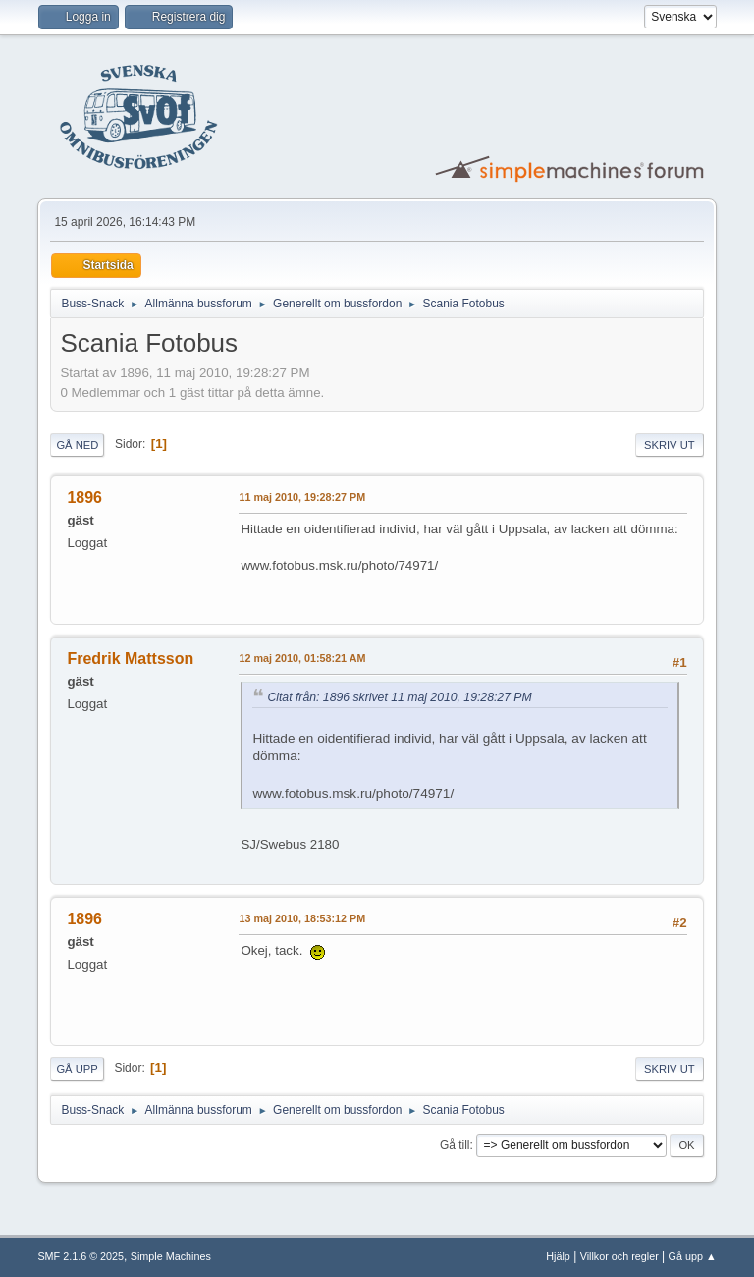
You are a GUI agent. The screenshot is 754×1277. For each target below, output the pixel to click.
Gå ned (77, 445)
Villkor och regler (619, 1256)
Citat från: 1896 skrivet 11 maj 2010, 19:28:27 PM (399, 697)
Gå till (455, 1145)
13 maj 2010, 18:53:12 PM (302, 918)
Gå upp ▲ (693, 1256)
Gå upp (76, 1069)
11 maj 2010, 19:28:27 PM (302, 497)
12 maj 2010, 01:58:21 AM (302, 658)
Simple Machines (171, 1256)
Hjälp (558, 1256)
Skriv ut (669, 445)
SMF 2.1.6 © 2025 (80, 1256)
